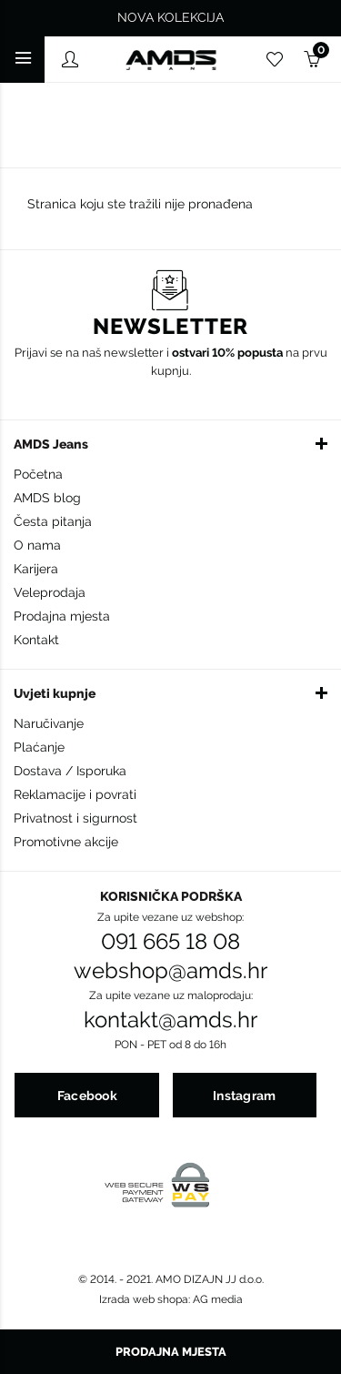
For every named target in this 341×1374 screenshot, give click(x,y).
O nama (37, 545)
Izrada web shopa (143, 1299)
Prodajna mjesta (62, 616)
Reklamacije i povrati (75, 794)
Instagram (244, 1095)
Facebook (87, 1095)
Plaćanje (39, 747)
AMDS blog (47, 497)
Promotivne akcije (66, 841)
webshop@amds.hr (170, 971)
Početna (38, 474)
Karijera (36, 568)
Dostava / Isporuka (70, 770)
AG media (218, 1299)
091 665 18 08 (170, 942)
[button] (170, 443)
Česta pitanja (53, 521)
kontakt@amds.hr (170, 1020)
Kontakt (36, 639)
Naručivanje (49, 723)
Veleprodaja (49, 592)
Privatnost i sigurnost (75, 818)
